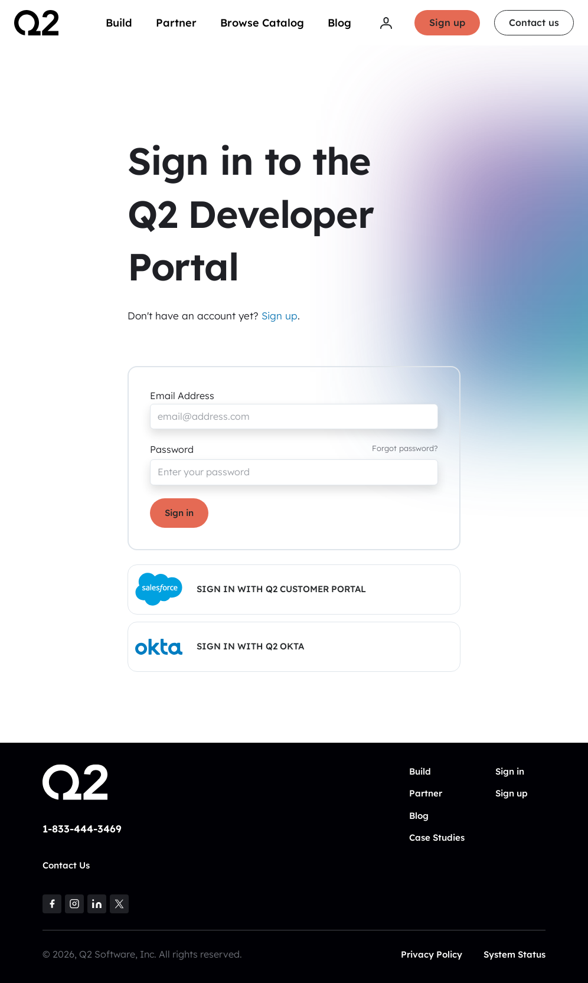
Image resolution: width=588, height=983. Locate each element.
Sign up (447, 22)
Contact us (534, 22)
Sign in (179, 512)
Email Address (182, 395)
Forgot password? (405, 448)
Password (172, 449)
